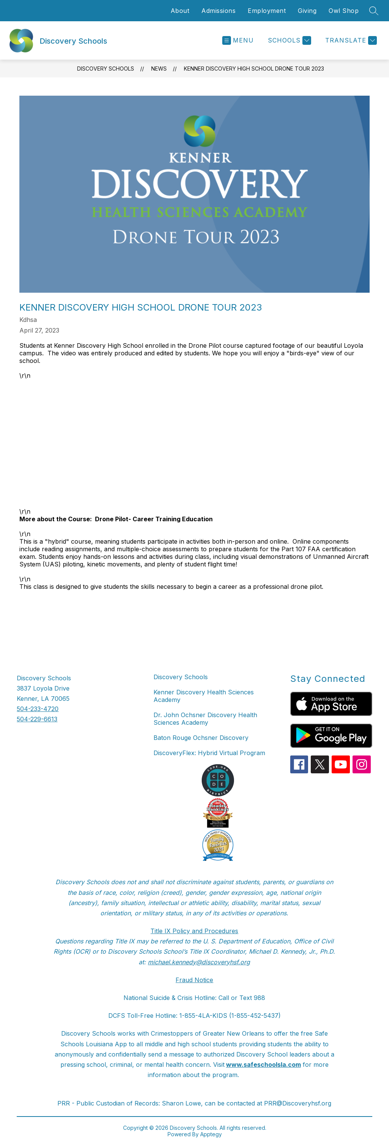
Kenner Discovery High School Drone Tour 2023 (254, 68)
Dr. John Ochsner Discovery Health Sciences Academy (205, 718)
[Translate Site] (350, 40)
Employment (267, 10)
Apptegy (211, 1134)
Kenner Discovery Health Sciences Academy (203, 695)
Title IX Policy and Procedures (194, 931)
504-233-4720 (38, 709)
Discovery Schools (105, 68)
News (159, 68)
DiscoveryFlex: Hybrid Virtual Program (209, 753)
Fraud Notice (194, 980)
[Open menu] (238, 40)
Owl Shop (344, 10)
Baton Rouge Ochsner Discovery (200, 737)
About (180, 10)
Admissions (218, 10)
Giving (307, 10)
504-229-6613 (37, 719)
